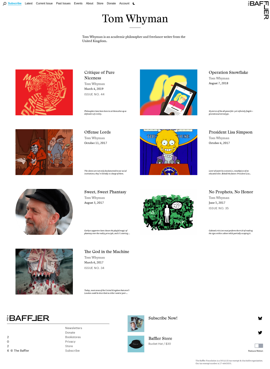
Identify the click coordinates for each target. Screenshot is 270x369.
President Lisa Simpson (230, 132)
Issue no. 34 (94, 267)
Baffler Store (160, 338)
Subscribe (14, 3)
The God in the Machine (106, 251)
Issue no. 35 (219, 207)
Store (69, 345)
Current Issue (44, 3)
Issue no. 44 (94, 94)
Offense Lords (97, 132)
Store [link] (100, 3)
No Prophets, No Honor (231, 192)
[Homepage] (259, 10)
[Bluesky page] (260, 318)
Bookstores (73, 336)
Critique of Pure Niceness (99, 75)
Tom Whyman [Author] (94, 84)
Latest (29, 3)
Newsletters (73, 327)
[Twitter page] (260, 333)
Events (78, 3)
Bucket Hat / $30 (159, 343)
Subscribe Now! (163, 318)
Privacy (70, 341)
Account (124, 3)
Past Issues (63, 3)
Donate (111, 3)
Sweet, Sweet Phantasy (105, 192)
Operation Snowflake (228, 72)
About (89, 3)
